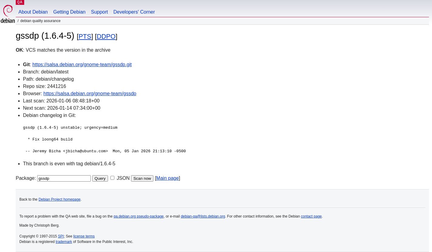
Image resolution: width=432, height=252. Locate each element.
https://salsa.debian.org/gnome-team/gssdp (90, 93)
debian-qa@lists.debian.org (203, 216)
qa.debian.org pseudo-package (139, 216)
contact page (311, 216)
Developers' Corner (134, 12)
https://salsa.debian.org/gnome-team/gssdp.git (82, 64)
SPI (61, 236)
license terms (84, 236)
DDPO (106, 36)
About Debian (33, 12)
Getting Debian (69, 12)
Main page (167, 178)
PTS (85, 36)
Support (99, 12)
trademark (64, 242)
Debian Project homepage (59, 199)
